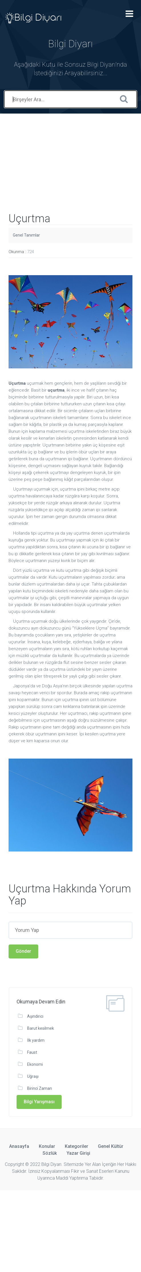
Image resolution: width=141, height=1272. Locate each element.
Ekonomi (35, 1064)
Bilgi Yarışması (39, 1101)
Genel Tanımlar (26, 235)
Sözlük (50, 1153)
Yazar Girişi (78, 1153)
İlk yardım (36, 1040)
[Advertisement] (70, 154)
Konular (47, 1146)
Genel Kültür (110, 1146)
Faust (32, 1052)
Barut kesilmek (40, 1028)
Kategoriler (76, 1146)
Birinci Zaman (39, 1088)
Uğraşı (33, 1076)
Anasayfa (19, 1146)
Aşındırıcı (35, 1016)
